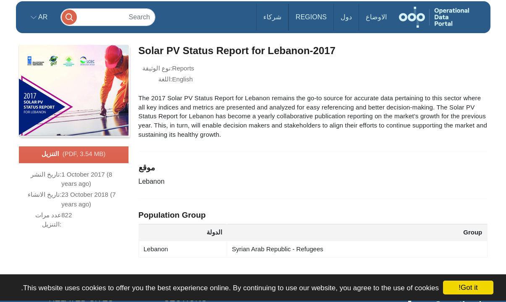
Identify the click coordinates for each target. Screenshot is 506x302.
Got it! (468, 288)
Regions (311, 17)
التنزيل (73, 154)
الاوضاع (376, 17)
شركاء (272, 17)
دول (346, 17)
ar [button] (42, 17)
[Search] (107, 17)
